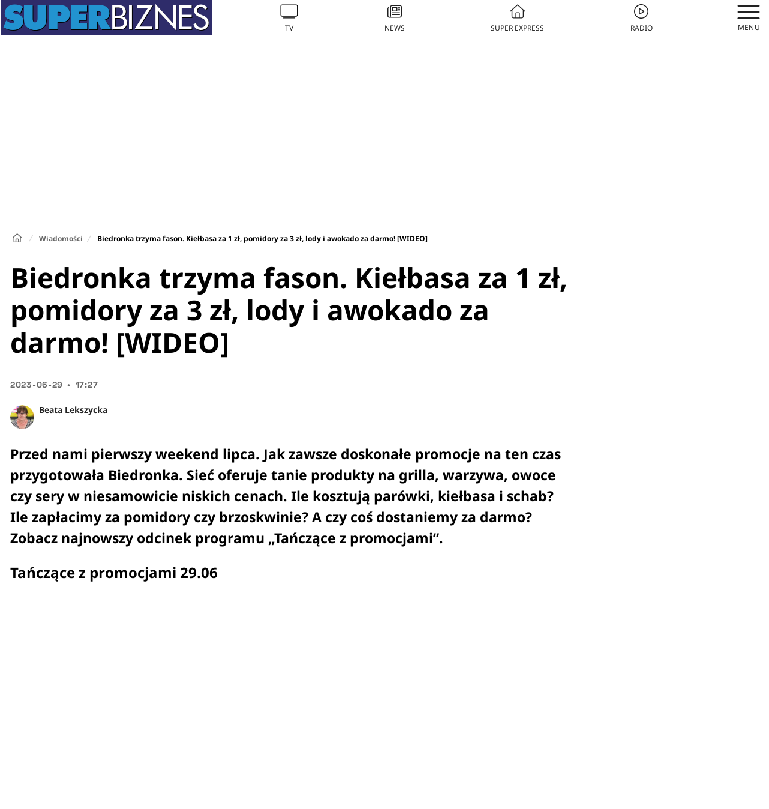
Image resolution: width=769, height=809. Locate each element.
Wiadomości (61, 238)
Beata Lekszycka (73, 409)
